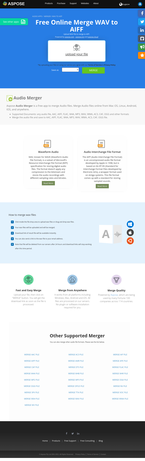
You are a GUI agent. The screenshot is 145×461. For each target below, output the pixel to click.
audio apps (37, 16)
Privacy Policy (110, 65)
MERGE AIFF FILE (31, 360)
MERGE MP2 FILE (31, 379)
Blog (109, 440)
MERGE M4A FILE (31, 373)
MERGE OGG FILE (32, 386)
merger (47, 16)
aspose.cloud (93, 37)
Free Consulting (91, 440)
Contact (103, 454)
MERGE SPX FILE (31, 392)
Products (55, 4)
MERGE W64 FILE (31, 398)
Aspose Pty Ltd (46, 454)
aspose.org (80, 37)
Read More (48, 183)
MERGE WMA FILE (120, 398)
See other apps (14, 22)
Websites (93, 4)
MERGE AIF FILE (120, 354)
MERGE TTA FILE (76, 392)
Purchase (68, 4)
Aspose (114, 294)
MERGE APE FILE (120, 360)
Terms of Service (95, 65)
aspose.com (69, 37)
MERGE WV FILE (32, 405)
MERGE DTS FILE (75, 367)
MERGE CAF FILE (31, 367)
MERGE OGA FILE (120, 379)
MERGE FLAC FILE (120, 367)
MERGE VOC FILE (120, 392)
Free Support (70, 440)
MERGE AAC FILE (31, 354)
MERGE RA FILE (120, 386)
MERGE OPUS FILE (76, 386)
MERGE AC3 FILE (75, 354)
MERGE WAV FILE (76, 398)
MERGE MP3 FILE (76, 379)
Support (80, 4)
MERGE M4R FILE (120, 373)
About (104, 4)
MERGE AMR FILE (76, 360)
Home (37, 440)
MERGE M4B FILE (76, 373)
